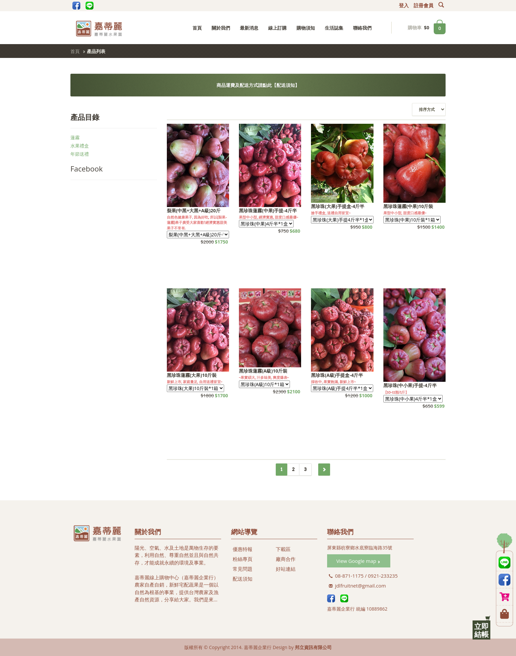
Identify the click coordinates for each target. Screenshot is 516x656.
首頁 (197, 28)
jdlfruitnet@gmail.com (357, 585)
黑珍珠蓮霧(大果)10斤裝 (192, 375)
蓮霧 (75, 137)
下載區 (283, 549)
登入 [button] (404, 6)
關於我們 (221, 28)
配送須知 (242, 578)
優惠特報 (242, 549)
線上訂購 (277, 28)
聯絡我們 (362, 28)
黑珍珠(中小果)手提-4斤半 (410, 385)
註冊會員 (423, 6)
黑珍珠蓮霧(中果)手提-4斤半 (268, 210)
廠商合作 (286, 559)
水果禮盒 (79, 146)
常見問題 (242, 568)
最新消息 (249, 28)
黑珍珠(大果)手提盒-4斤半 (337, 206)
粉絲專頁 (242, 559)
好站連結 (286, 568)
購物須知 (306, 28)
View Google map (358, 561)
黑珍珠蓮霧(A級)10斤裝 (263, 371)
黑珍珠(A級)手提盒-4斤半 (337, 375)
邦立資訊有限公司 (313, 647)
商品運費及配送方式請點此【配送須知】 (258, 85)
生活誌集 (334, 28)
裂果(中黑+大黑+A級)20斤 (193, 210)
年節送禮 (79, 154)
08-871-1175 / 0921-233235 (363, 575)
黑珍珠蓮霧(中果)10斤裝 (408, 206)
